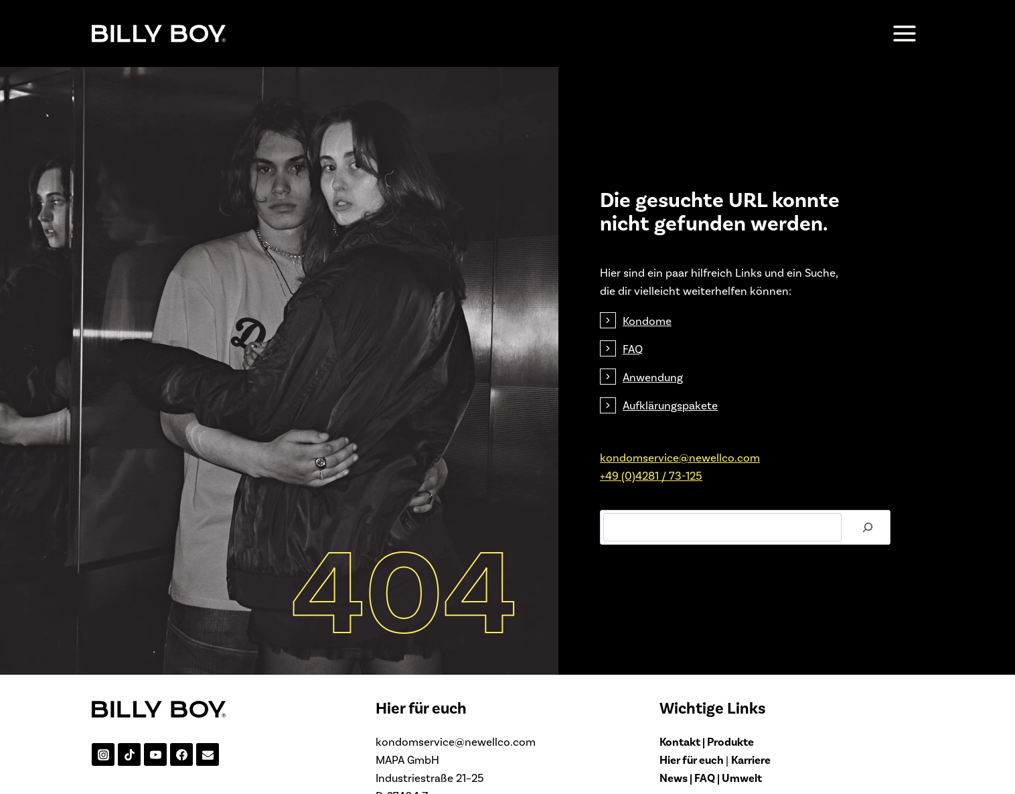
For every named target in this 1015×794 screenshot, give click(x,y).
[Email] (207, 782)
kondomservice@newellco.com (456, 768)
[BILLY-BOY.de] (159, 33)
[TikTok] (129, 782)
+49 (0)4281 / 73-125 (652, 488)
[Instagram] (103, 782)
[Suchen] (863, 541)
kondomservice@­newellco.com (681, 470)
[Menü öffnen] (904, 33)
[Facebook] (181, 782)
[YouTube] (155, 782)
